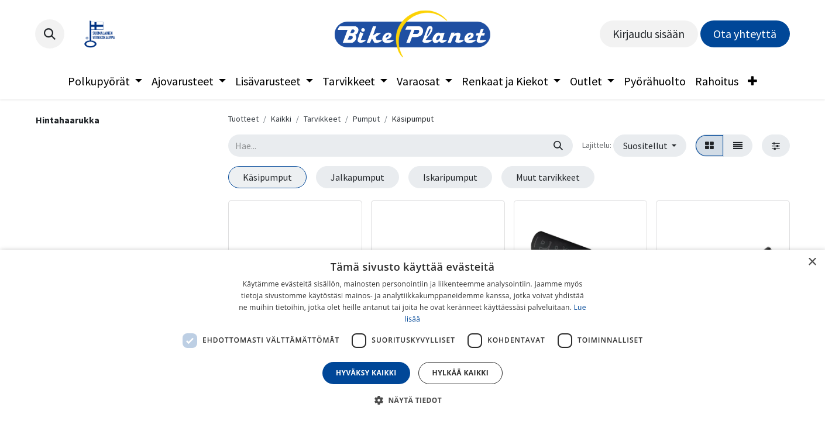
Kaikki (281, 118)
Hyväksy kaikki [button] (366, 373)
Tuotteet (243, 118)
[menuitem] (105, 81)
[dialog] (412, 335)
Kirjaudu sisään (649, 33)
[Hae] (558, 145)
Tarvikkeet (322, 118)
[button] (49, 34)
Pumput (366, 118)
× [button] (811, 262)
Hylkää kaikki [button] (460, 373)
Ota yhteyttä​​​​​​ (744, 33)
